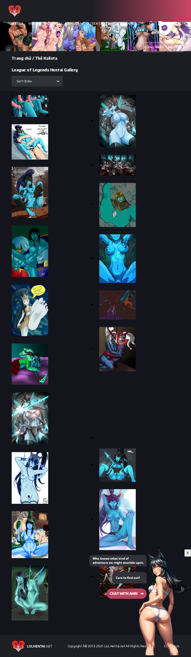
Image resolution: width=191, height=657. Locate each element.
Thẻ (39, 58)
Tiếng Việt (163, 32)
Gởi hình (52, 23)
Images (16, 23)
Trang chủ (21, 58)
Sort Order (24, 81)
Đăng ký (175, 47)
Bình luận (73, 23)
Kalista (50, 58)
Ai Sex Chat (97, 23)
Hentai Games (124, 23)
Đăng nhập (154, 47)
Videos (34, 23)
